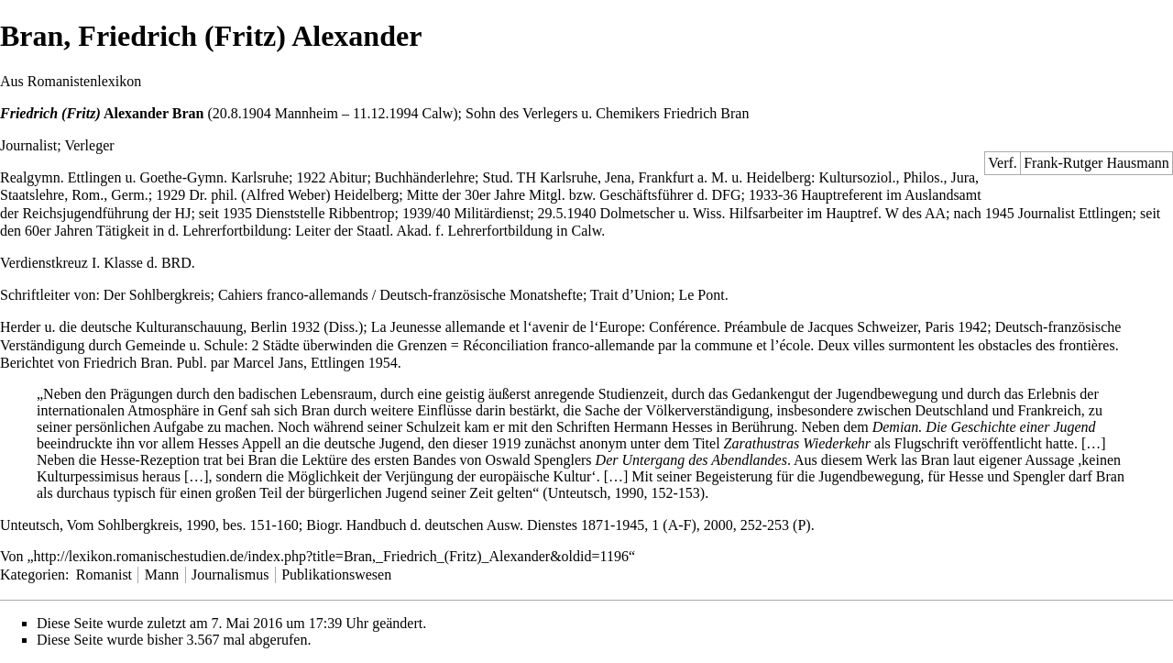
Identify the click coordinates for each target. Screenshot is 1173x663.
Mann (162, 574)
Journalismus (230, 574)
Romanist (104, 574)
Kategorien (32, 574)
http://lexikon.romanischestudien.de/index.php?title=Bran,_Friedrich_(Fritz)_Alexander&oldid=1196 (331, 556)
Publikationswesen (336, 574)
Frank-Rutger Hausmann (1096, 163)
